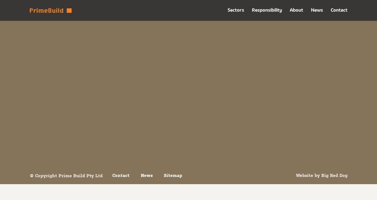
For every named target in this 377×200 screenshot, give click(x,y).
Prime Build (51, 10)
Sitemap (173, 175)
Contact (339, 10)
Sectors (236, 10)
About (296, 10)
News (317, 10)
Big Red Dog (334, 175)
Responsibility (267, 10)
